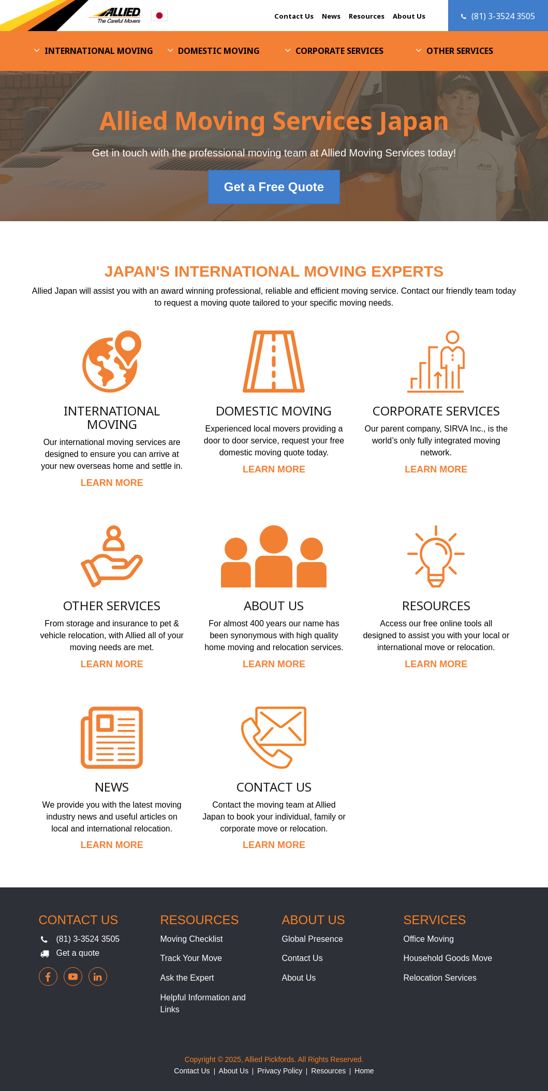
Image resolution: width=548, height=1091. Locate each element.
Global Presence (312, 939)
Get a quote (78, 953)
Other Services (459, 50)
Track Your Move (191, 958)
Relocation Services (440, 977)
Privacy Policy (279, 1071)
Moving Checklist (191, 939)
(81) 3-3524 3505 (88, 939)
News (331, 16)
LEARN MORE (112, 483)
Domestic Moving (219, 50)
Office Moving (429, 939)
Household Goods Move (448, 958)
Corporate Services (339, 50)
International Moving (99, 50)
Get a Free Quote (274, 187)
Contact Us (294, 16)
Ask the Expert (187, 977)
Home (364, 1071)
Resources (366, 16)
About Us (409, 16)
